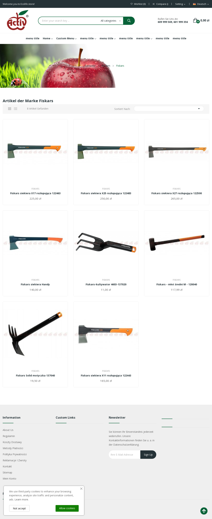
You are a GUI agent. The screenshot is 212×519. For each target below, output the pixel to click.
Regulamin (9, 436)
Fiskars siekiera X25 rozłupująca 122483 (106, 193)
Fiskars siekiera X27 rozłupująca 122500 (176, 193)
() (138, 4)
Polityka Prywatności (15, 454)
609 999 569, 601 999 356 (173, 22)
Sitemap (7, 472)
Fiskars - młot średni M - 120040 (176, 284)
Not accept (19, 508)
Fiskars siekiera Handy (35, 284)
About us (8, 430)
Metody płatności (13, 448)
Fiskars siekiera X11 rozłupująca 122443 (106, 375)
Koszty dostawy (12, 442)
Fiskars (35, 189)
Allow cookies (67, 508)
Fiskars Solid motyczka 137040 (35, 375)
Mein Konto (9, 478)
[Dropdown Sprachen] (201, 4)
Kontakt (7, 466)
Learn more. (22, 499)
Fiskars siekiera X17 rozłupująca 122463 (35, 193)
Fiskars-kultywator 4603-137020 (106, 284)
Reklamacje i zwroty (15, 460)
